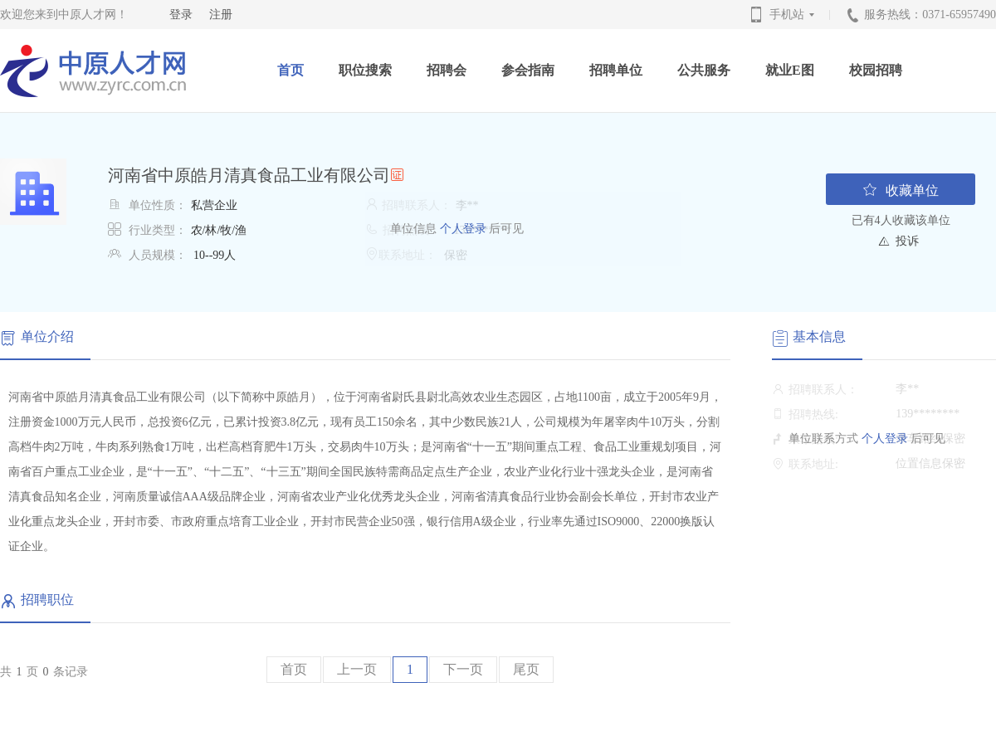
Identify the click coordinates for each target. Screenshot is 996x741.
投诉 (907, 241)
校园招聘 (875, 70)
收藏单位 (900, 189)
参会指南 (527, 70)
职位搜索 (365, 70)
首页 (290, 70)
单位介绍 (47, 336)
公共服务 (703, 70)
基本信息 (819, 336)
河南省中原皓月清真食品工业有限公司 (249, 175)
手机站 (793, 14)
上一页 (357, 669)
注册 (220, 14)
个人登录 (461, 228)
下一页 (463, 669)
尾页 (526, 669)
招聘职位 (47, 599)
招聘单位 (615, 70)
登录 (181, 14)
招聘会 (446, 70)
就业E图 (789, 70)
